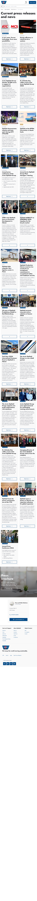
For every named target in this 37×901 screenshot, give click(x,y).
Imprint (7, 655)
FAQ (25, 630)
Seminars (4, 630)
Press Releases (20, 9)
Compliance (16, 637)
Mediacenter (5, 635)
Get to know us (13, 9)
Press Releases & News (6, 639)
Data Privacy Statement (17, 655)
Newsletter (4, 640)
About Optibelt (7, 9)
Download (9, 588)
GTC (3, 655)
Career (15, 635)
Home (2, 9)
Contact (26, 633)
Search (34, 6)
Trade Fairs (15, 633)
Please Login (32, 2)
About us (15, 630)
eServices (4, 633)
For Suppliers (27, 632)
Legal (11, 655)
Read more (9, 59)
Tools (3, 632)
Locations (15, 632)
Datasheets (4, 637)
